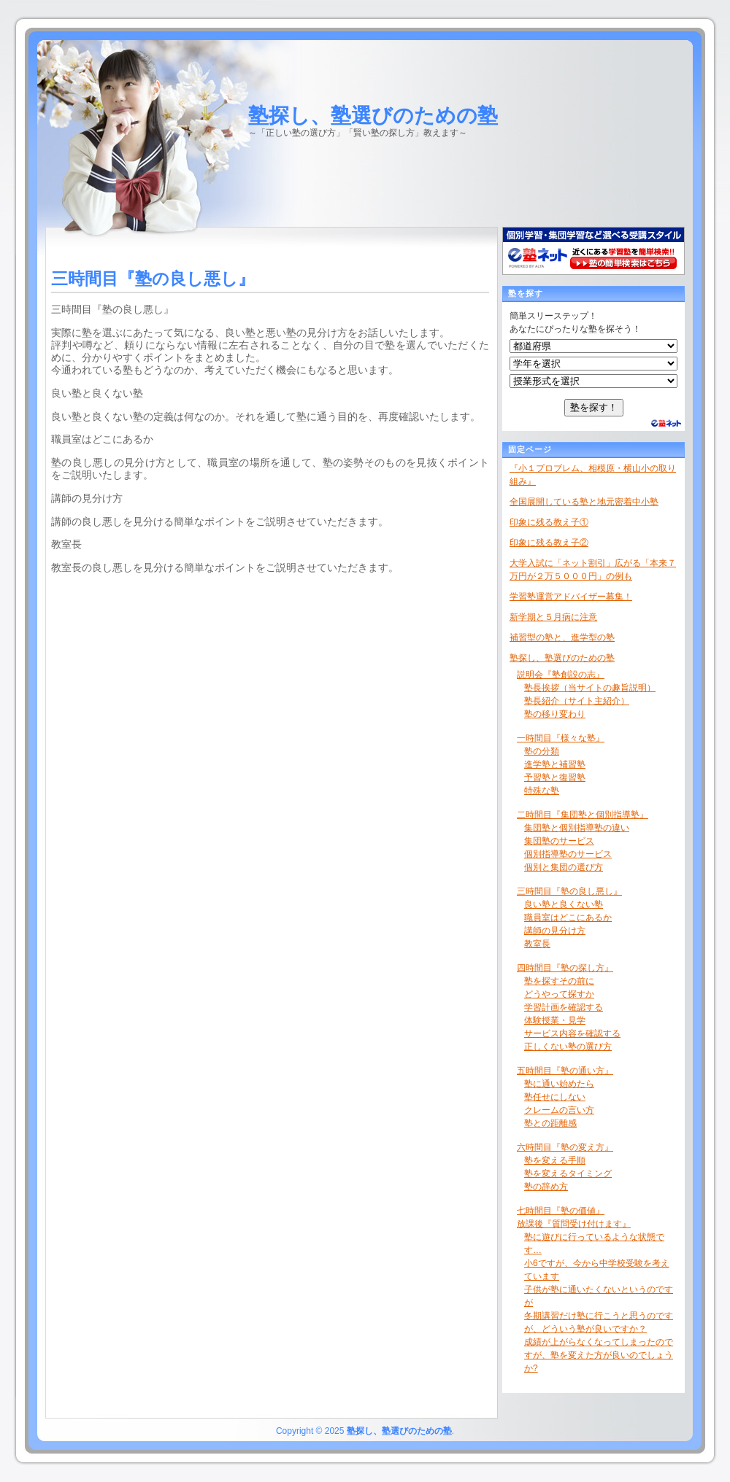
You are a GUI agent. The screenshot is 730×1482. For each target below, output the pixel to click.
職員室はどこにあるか (568, 917)
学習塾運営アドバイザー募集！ (571, 596)
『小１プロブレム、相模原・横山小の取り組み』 (593, 474)
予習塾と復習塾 (554, 777)
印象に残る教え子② (549, 543)
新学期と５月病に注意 (553, 617)
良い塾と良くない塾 (563, 904)
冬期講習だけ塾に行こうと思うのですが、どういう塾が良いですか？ (598, 1322)
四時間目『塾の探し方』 (565, 968)
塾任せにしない (554, 1097)
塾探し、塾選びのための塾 (373, 115)
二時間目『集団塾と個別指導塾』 (582, 815)
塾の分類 (541, 751)
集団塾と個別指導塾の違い (576, 828)
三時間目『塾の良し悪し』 (569, 891)
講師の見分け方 (554, 931)
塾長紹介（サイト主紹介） (576, 701)
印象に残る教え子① (549, 522)
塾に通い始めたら (559, 1084)
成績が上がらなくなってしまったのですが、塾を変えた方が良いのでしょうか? (598, 1355)
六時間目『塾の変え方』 (565, 1147)
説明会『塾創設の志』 (560, 675)
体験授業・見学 (554, 1020)
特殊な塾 (541, 790)
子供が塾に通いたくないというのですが (598, 1296)
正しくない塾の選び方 (568, 1046)
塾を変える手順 (554, 1160)
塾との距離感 (550, 1123)
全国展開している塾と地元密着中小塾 (584, 502)
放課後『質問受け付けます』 (574, 1224)
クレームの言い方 (559, 1110)
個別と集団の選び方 (563, 867)
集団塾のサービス (559, 841)
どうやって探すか (559, 994)
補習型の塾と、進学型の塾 (562, 637)
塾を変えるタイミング (568, 1173)
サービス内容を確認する (572, 1033)
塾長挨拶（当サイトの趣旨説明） (590, 688)
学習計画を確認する (563, 1007)
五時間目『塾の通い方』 (565, 1071)
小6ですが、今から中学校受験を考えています (596, 1269)
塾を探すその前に (559, 981)
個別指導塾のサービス (568, 854)
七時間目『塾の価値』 (560, 1211)
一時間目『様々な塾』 (560, 738)
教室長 (537, 944)
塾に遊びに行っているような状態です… (594, 1243)
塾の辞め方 (546, 1187)
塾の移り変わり (554, 714)
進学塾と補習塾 (554, 764)
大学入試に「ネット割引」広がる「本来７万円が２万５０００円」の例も (593, 569)
